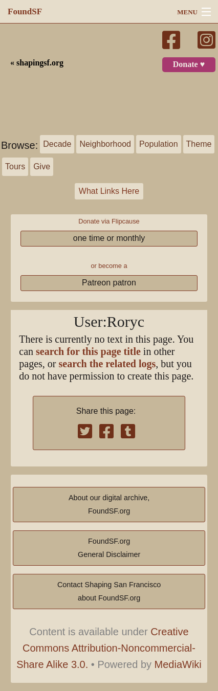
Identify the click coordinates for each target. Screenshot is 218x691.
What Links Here (109, 191)
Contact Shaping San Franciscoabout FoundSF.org (109, 591)
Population (158, 144)
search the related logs (107, 364)
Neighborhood (105, 144)
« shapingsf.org (36, 63)
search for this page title (88, 352)
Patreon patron (109, 282)
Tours (15, 166)
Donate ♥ (189, 64)
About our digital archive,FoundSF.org (109, 504)
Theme (199, 144)
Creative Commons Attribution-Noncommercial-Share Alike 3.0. (105, 648)
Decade (57, 144)
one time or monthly (109, 238)
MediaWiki (178, 664)
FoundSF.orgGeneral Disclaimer (109, 548)
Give (41, 166)
